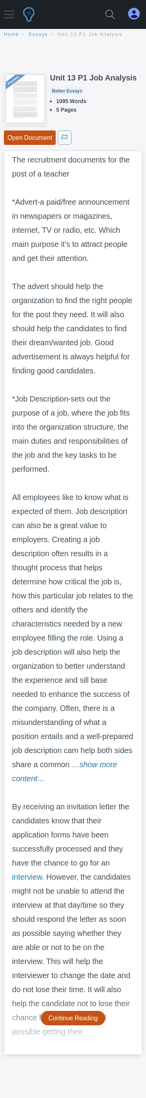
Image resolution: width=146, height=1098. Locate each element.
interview (27, 877)
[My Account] (137, 14)
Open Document (29, 137)
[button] (9, 10)
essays (38, 34)
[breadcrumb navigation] (73, 35)
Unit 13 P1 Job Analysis (90, 34)
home (11, 34)
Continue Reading (73, 1018)
